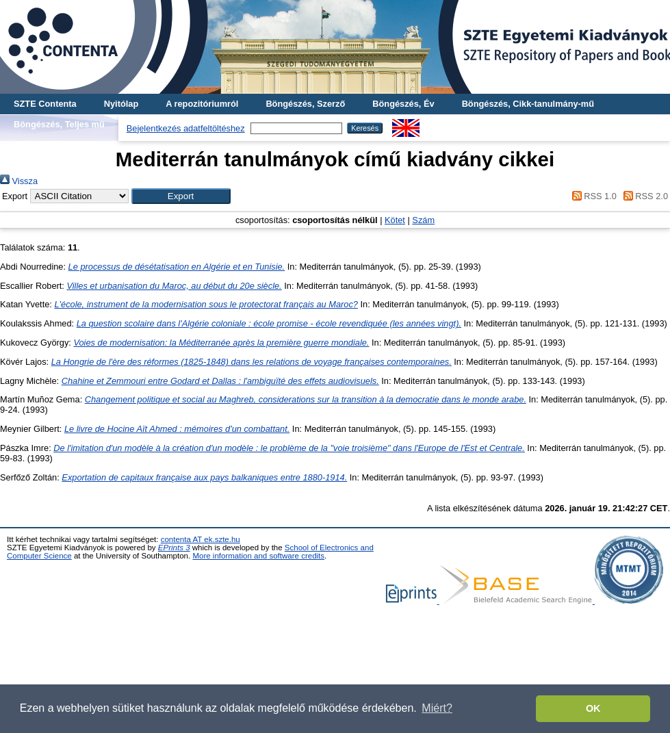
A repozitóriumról (202, 104)
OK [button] (593, 708)
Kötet (395, 220)
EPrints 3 (174, 547)
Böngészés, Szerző (305, 104)
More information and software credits (258, 556)
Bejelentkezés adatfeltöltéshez (186, 128)
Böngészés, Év (403, 104)
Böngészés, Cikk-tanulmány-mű (528, 104)
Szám (423, 220)
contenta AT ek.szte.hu (200, 539)
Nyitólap (121, 104)
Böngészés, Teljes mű (59, 124)
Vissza (19, 181)
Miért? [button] (437, 708)
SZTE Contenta (45, 104)
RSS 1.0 (592, 196)
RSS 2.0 (643, 196)
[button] (181, 196)
